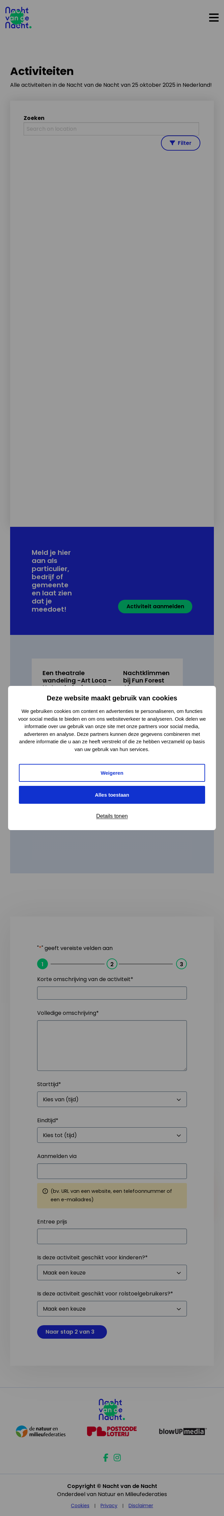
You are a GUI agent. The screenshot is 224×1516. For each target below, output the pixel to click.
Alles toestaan (112, 795)
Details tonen (112, 816)
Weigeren (112, 773)
